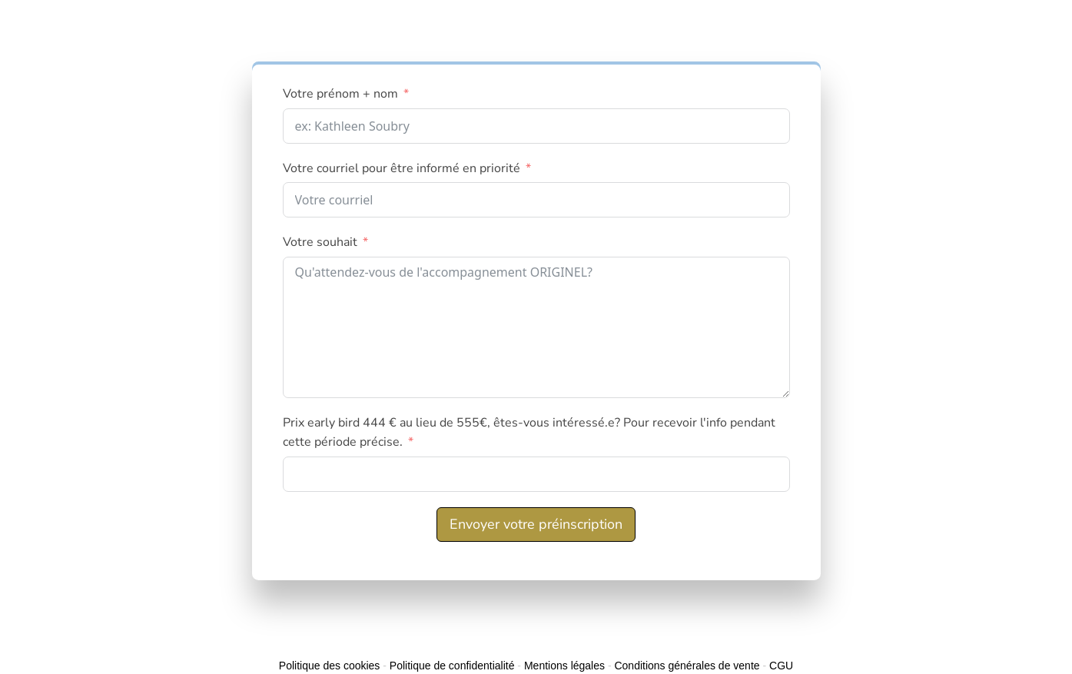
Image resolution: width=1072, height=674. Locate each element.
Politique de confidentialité (452, 665)
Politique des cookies (329, 665)
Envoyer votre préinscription (536, 524)
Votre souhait (320, 242)
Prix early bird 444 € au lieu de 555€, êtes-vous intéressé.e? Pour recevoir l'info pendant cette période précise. (529, 432)
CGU (781, 665)
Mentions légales (564, 665)
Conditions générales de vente (686, 665)
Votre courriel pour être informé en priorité (401, 168)
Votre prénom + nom (340, 93)
